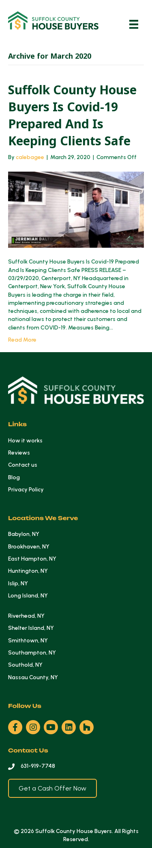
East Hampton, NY (32, 558)
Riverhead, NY (26, 615)
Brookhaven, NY (28, 546)
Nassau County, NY (33, 677)
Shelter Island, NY (31, 628)
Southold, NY (25, 664)
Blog (14, 477)
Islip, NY (18, 583)
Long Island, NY (28, 595)
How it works (25, 440)
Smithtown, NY (28, 640)
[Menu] (134, 24)
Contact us (22, 464)
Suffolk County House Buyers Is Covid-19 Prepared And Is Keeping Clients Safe (72, 115)
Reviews (19, 452)
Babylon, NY (23, 534)
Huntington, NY (28, 570)
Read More (22, 339)
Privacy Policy (26, 489)
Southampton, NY (32, 652)
